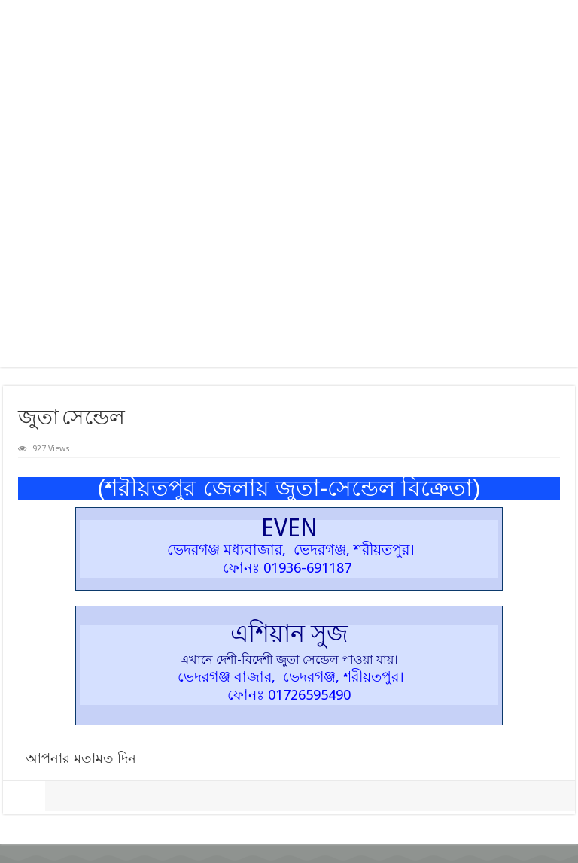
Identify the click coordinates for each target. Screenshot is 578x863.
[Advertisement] (289, 231)
